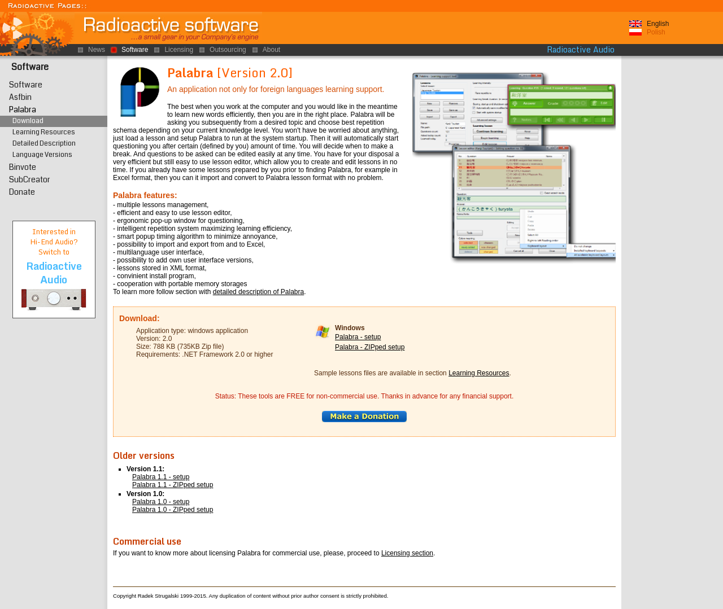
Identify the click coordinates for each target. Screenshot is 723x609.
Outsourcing (228, 50)
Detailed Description (44, 143)
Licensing (178, 50)
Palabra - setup (358, 337)
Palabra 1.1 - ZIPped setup (172, 485)
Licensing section (407, 553)
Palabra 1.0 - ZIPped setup (172, 510)
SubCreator (29, 179)
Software (30, 66)
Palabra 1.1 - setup (160, 477)
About (271, 50)
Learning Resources (478, 373)
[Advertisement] (672, 231)
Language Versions (42, 155)
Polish (656, 32)
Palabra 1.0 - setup (160, 502)
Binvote (22, 167)
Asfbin (20, 97)
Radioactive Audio (581, 49)
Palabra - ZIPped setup (369, 347)
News (96, 50)
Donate (22, 192)
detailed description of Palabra (258, 292)
